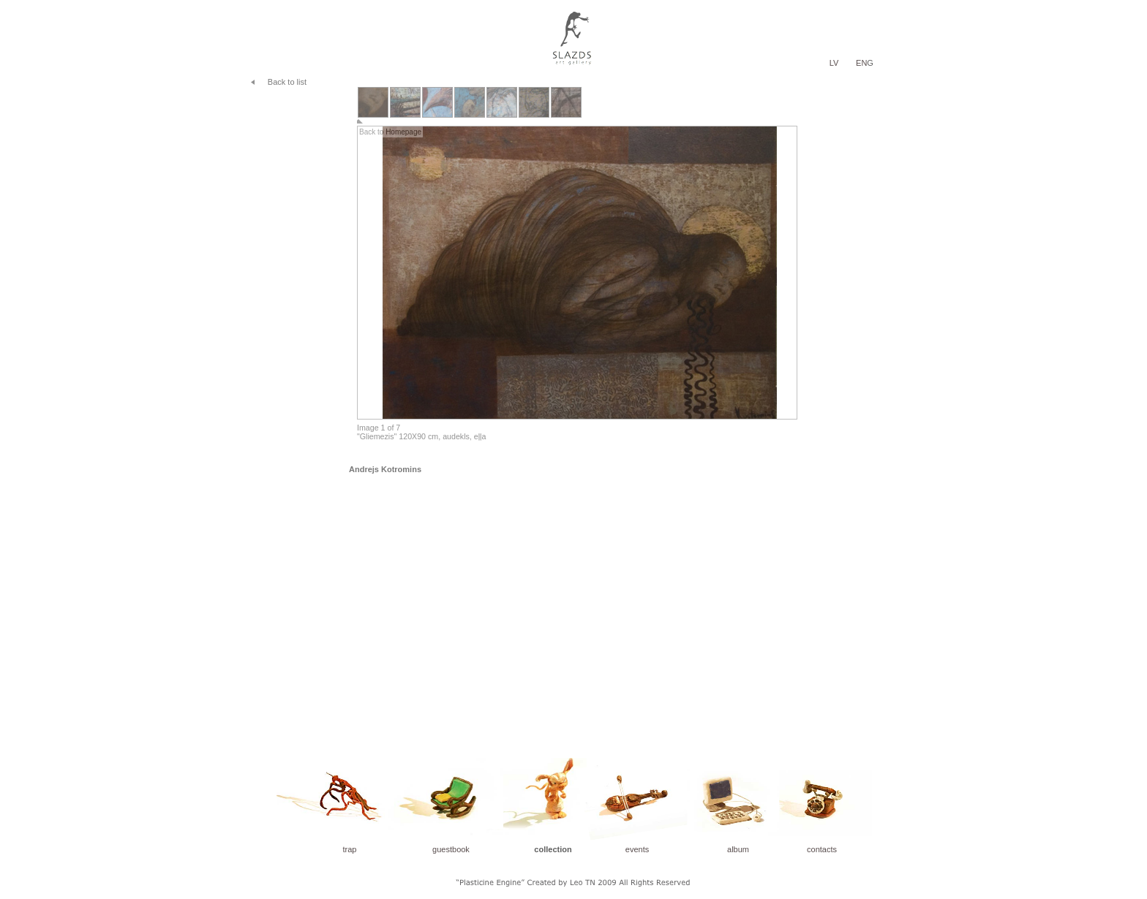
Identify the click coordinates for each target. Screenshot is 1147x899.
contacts (822, 849)
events (637, 849)
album (738, 849)
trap (350, 849)
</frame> (573, 264)
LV (834, 62)
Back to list (287, 81)
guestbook (451, 849)
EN (861, 62)
